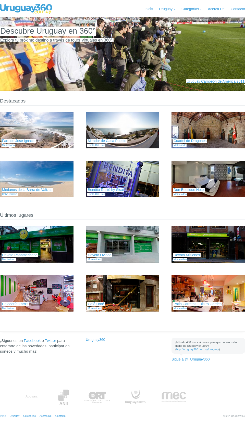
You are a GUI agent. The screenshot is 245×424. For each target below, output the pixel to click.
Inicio (149, 9)
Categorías (190, 9)
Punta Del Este (96, 145)
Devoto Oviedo (100, 255)
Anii (63, 397)
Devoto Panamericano (20, 255)
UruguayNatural (135, 397)
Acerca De (216, 9)
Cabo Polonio (9, 194)
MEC (174, 397)
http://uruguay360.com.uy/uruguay (197, 349)
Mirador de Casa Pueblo (107, 141)
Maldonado (8, 145)
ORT (97, 397)
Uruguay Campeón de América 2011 (215, 81)
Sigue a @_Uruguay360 (191, 359)
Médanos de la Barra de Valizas (27, 190)
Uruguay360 (95, 340)
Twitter (50, 340)
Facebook (32, 340)
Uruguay (166, 9)
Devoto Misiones (187, 255)
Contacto (238, 9)
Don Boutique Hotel (189, 190)
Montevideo (180, 194)
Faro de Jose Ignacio (18, 141)
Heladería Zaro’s (15, 304)
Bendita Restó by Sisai (106, 190)
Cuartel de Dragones (190, 141)
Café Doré (96, 304)
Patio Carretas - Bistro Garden (198, 304)
